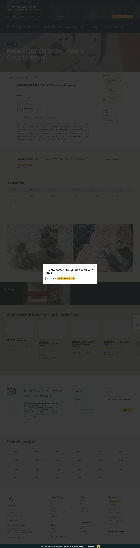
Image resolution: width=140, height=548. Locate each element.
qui (93, 546)
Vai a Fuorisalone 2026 (66, 279)
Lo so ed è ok (51, 279)
